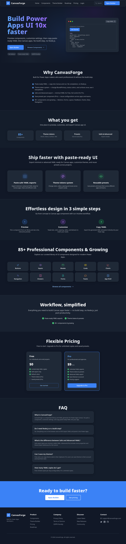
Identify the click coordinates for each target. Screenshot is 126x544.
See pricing (73, 497)
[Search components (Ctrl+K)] (98, 3)
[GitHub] (108, 522)
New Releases (81, 521)
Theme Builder (57, 3)
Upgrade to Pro (82, 385)
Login (82, 3)
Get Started (74, 30)
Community (81, 524)
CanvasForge (18, 3)
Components (45, 3)
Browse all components (63, 286)
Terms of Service (59, 521)
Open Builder (112, 3)
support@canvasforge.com (109, 518)
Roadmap (68, 3)
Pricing (76, 3)
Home (37, 3)
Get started (44, 385)
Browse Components (35, 47)
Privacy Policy (58, 518)
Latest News (81, 518)
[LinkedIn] (104, 522)
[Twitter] (101, 522)
